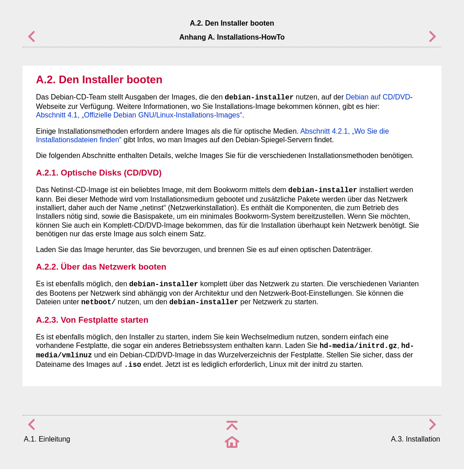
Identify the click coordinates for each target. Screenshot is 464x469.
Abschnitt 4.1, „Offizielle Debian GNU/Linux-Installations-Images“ (139, 115)
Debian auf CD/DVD (378, 97)
